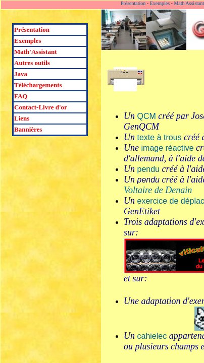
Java (20, 74)
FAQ (20, 96)
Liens (21, 118)
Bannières (28, 129)
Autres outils (32, 63)
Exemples (27, 40)
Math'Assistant (35, 51)
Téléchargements (38, 85)
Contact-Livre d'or (40, 107)
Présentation (31, 29)
